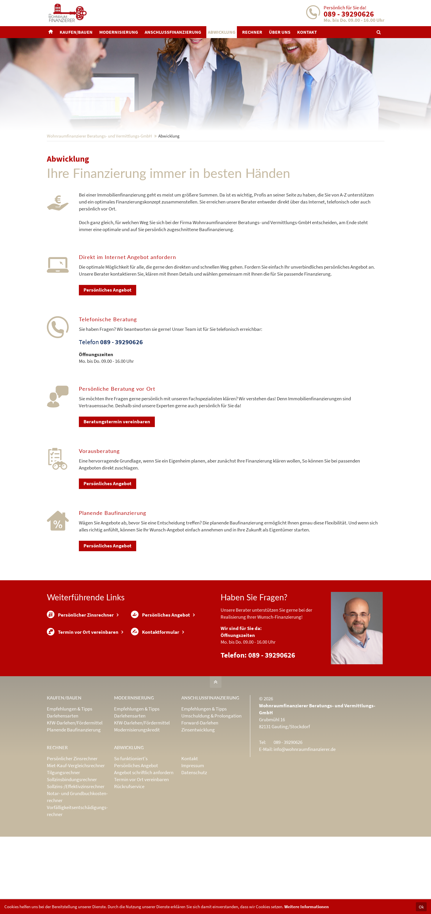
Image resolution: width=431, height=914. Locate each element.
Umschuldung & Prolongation (211, 754)
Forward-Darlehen (199, 761)
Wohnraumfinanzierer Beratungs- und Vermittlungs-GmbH (99, 174)
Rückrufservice (129, 824)
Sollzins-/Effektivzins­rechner (75, 824)
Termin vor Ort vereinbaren (82, 671)
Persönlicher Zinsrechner (80, 653)
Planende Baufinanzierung (74, 768)
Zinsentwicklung (198, 768)
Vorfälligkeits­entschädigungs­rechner (77, 849)
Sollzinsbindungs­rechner (72, 817)
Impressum (192, 803)
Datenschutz (194, 810)
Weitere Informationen (306, 906)
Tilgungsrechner (63, 810)
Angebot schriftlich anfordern (143, 810)
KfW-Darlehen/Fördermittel (74, 761)
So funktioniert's (131, 796)
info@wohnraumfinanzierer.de (305, 787)
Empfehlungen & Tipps (69, 747)
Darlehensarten (62, 754)
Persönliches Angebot (108, 328)
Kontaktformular (155, 671)
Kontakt (189, 796)
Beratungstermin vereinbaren (117, 459)
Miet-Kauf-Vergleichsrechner (76, 803)
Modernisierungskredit (137, 768)
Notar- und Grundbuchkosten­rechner (77, 835)
